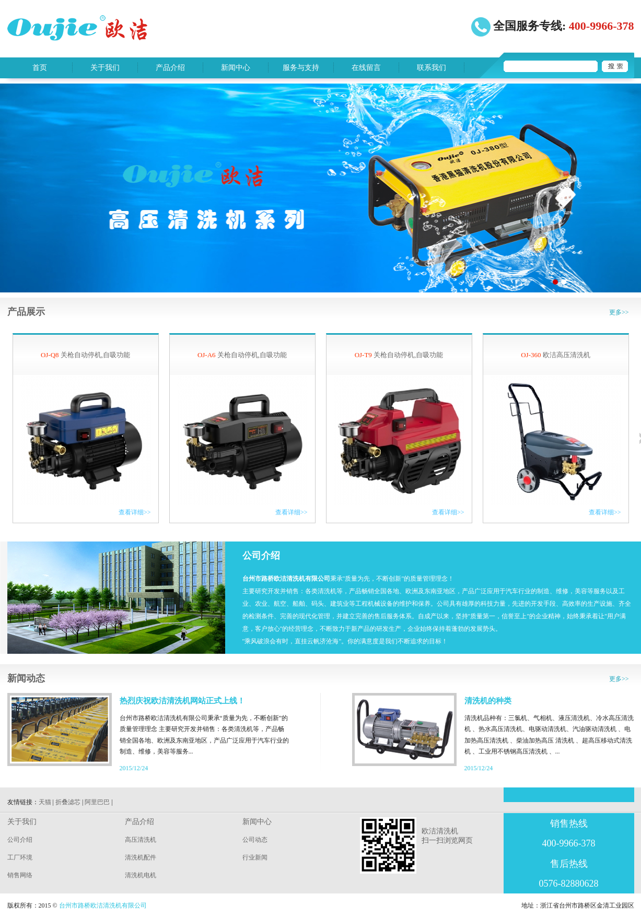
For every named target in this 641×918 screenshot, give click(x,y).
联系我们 (431, 68)
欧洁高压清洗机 (555, 355)
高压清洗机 (140, 839)
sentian (320, 188)
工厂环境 (19, 857)
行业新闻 (254, 857)
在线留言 (366, 68)
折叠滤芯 (67, 802)
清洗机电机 (140, 875)
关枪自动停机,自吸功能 (85, 355)
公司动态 (254, 839)
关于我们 (105, 68)
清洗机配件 (140, 857)
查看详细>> (135, 512)
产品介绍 (170, 68)
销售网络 (19, 875)
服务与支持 (301, 68)
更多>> (619, 312)
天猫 (45, 802)
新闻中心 (235, 68)
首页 (39, 68)
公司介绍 (19, 839)
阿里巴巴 (97, 802)
